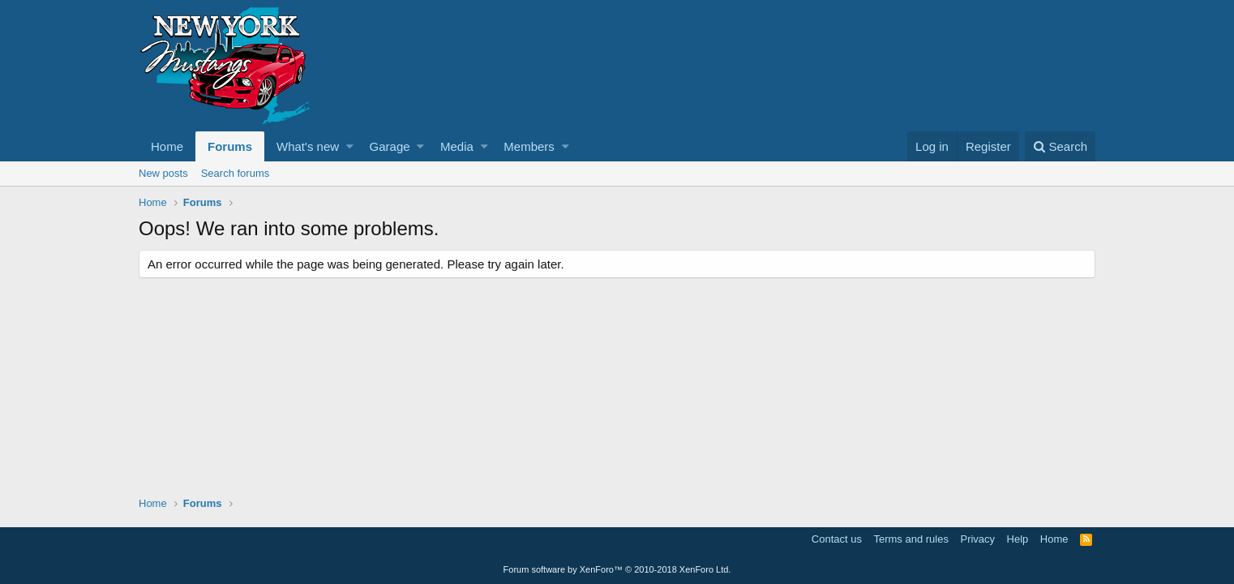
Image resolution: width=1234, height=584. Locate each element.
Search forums (235, 173)
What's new (307, 146)
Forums (230, 146)
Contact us (837, 539)
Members (529, 146)
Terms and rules (910, 539)
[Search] (1060, 146)
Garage (390, 146)
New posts (163, 173)
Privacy (977, 539)
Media (456, 146)
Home (167, 146)
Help (1018, 539)
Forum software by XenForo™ (617, 569)
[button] (350, 146)
